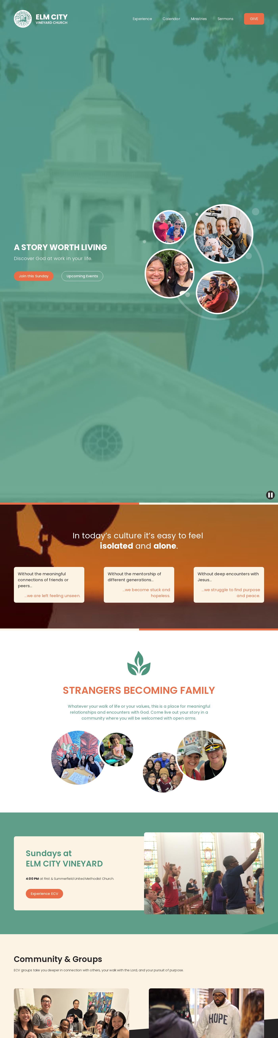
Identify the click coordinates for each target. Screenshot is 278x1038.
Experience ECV (44, 893)
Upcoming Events (82, 276)
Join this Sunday (34, 276)
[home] (41, 19)
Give (254, 18)
